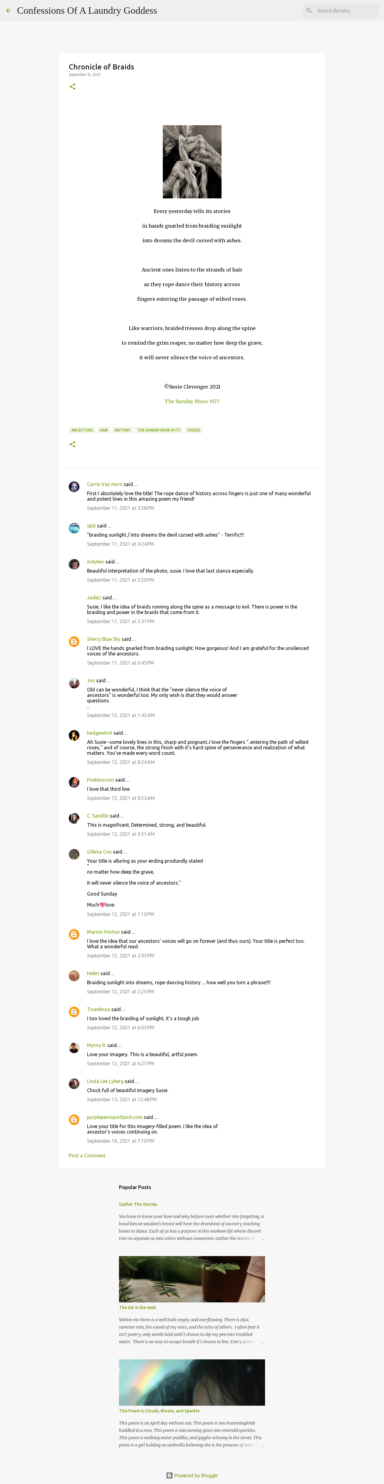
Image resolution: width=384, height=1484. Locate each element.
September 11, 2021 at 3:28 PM (120, 508)
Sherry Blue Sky (103, 639)
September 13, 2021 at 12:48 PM (122, 1099)
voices (193, 430)
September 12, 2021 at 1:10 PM (120, 914)
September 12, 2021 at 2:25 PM (120, 991)
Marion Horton (103, 932)
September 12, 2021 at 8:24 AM (121, 762)
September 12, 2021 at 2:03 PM (120, 955)
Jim (91, 680)
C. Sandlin (98, 815)
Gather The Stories (138, 1204)
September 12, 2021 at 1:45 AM (121, 715)
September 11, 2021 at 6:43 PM (120, 663)
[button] (72, 87)
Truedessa (98, 1009)
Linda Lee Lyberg (105, 1081)
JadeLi (94, 597)
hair (104, 430)
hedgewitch (99, 733)
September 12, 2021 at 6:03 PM (120, 1027)
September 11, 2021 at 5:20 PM (120, 580)
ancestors (82, 430)
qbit (91, 525)
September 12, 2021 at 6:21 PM (120, 1063)
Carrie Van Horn (104, 484)
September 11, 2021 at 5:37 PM (120, 621)
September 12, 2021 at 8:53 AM (121, 798)
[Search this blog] (347, 10)
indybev (95, 561)
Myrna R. (96, 1045)
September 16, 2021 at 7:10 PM (120, 1141)
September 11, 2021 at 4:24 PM (120, 544)
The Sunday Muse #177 (192, 401)
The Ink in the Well (137, 1307)
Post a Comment (87, 1155)
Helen (93, 973)
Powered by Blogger (192, 1475)
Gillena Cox (99, 851)
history (122, 430)
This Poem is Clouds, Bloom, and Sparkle (159, 1410)
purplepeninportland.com (114, 1117)
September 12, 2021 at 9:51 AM (121, 834)
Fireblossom (100, 780)
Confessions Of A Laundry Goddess (87, 10)
